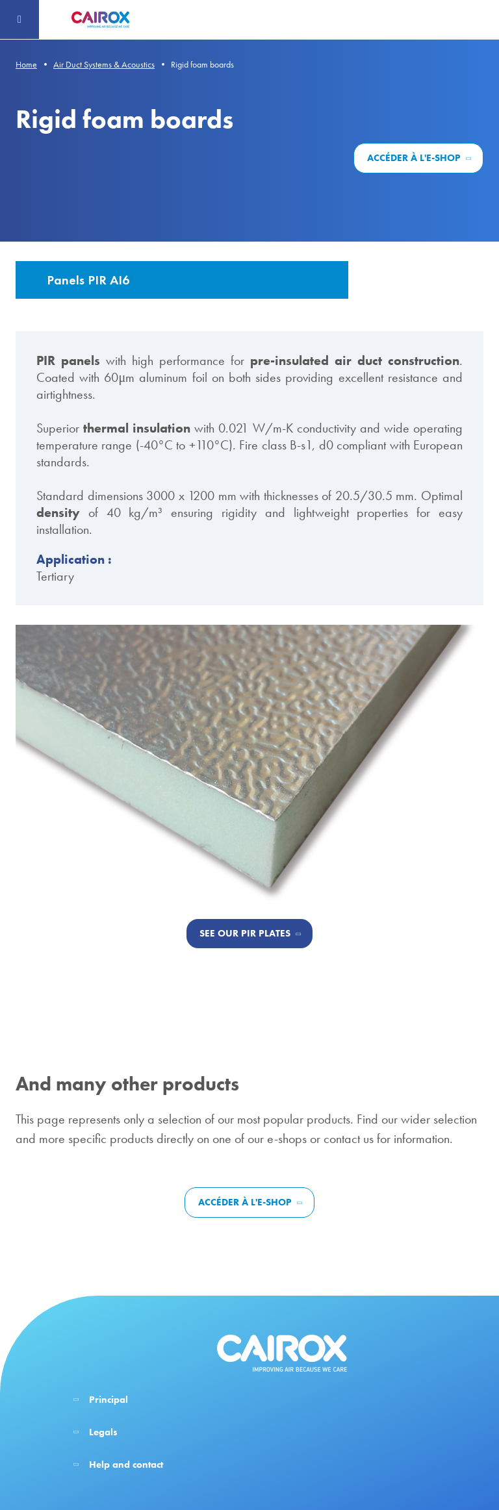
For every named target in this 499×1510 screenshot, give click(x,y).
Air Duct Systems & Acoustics (104, 64)
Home (26, 64)
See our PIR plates (244, 933)
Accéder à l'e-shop (414, 157)
